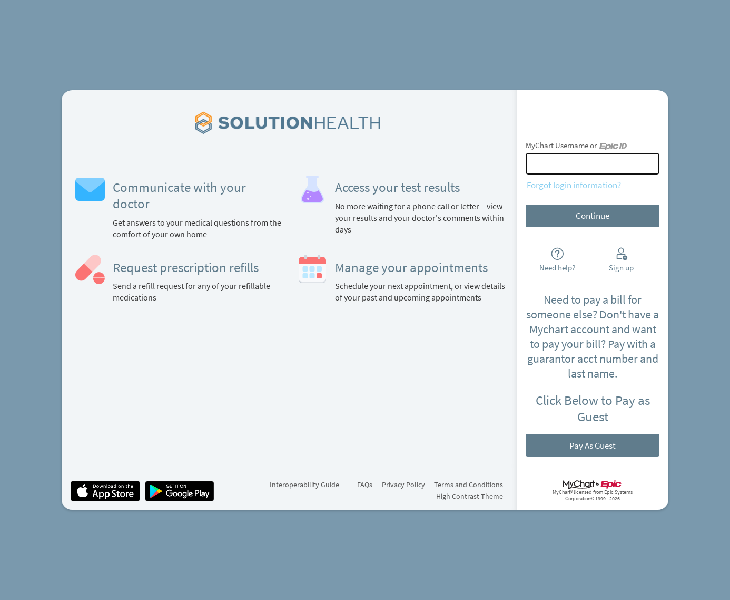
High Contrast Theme (469, 496)
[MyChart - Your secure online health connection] (289, 122)
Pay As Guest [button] (592, 445)
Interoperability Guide (304, 484)
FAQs (364, 484)
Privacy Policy (403, 484)
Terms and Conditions (468, 484)
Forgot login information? (574, 185)
